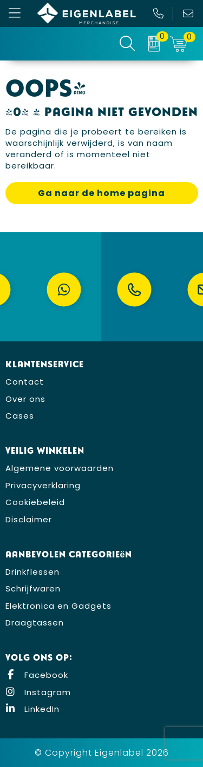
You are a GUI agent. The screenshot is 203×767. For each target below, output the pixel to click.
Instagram (38, 692)
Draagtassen (34, 622)
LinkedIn (32, 709)
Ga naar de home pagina (101, 193)
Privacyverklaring (43, 485)
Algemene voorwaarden (59, 468)
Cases (19, 415)
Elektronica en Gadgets (58, 605)
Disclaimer (28, 519)
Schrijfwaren (33, 588)
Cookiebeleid (35, 502)
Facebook (36, 675)
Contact (24, 381)
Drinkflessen (32, 571)
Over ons (25, 399)
